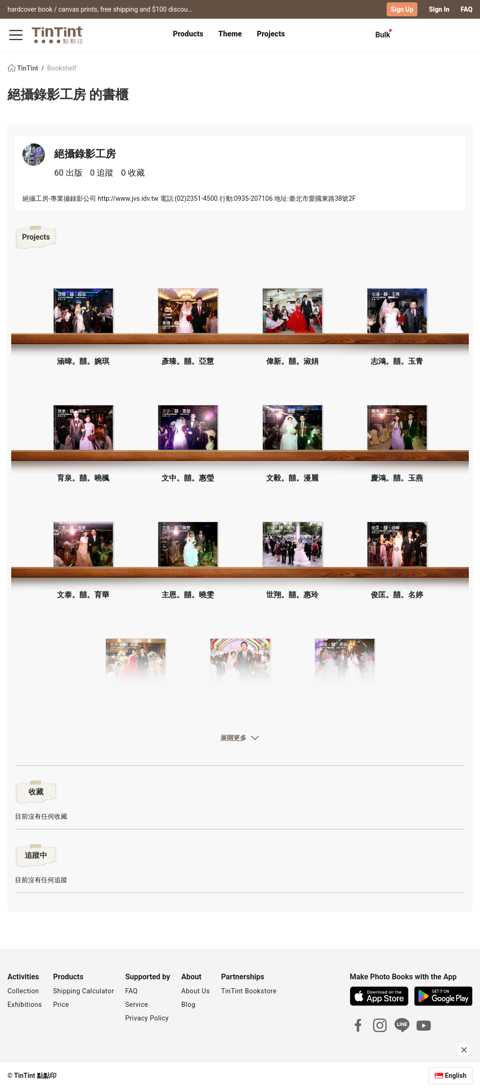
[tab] (188, 35)
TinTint (23, 68)
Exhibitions (24, 1004)
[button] (83, 311)
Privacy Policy (147, 1018)
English (455, 1075)
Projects (271, 33)
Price (61, 1004)
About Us (195, 991)
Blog (188, 1004)
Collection (23, 991)
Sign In (439, 9)
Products (188, 33)
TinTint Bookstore (248, 991)
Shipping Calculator (83, 991)
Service (136, 1004)
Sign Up (402, 9)
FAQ (467, 9)
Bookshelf (61, 68)
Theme (230, 33)
